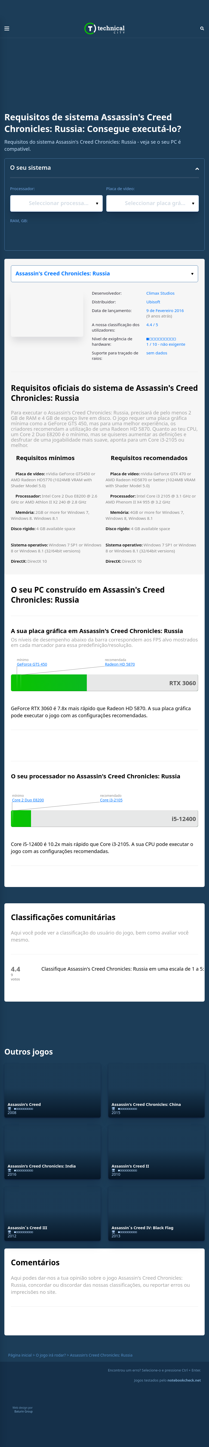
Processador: (22, 188)
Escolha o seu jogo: (192, 274)
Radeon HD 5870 (120, 664)
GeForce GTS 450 (32, 664)
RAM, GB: (19, 220)
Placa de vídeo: (120, 188)
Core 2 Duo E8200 (28, 800)
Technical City (104, 28)
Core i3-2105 (111, 800)
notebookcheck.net (184, 1380)
